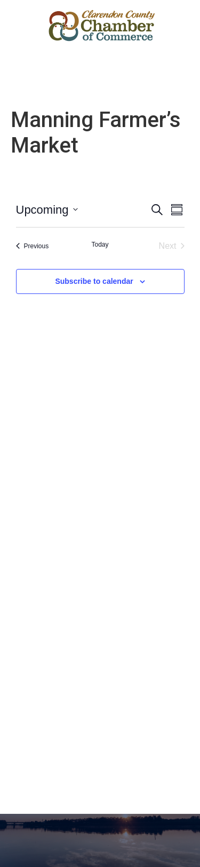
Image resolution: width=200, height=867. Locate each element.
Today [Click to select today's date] (99, 244)
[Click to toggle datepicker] (47, 209)
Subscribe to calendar (94, 281)
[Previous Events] (32, 246)
